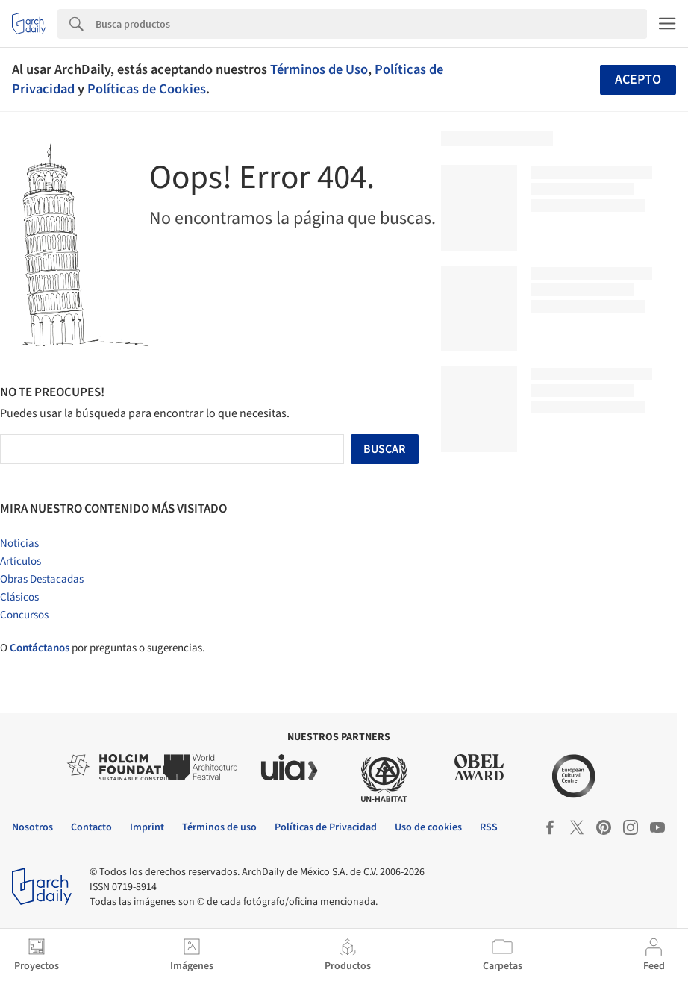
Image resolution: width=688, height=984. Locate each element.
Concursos (24, 615)
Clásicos (19, 597)
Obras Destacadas (42, 579)
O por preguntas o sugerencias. (102, 648)
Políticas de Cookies (146, 88)
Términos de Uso (319, 69)
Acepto (638, 79)
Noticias (19, 543)
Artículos (20, 561)
